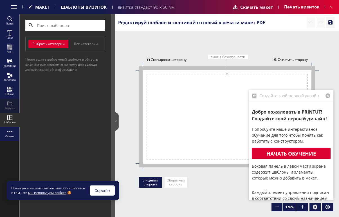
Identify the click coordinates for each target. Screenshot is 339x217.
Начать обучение (291, 153)
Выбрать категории (48, 43)
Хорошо (102, 190)
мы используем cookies (47, 192)
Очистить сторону (290, 59)
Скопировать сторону (167, 59)
